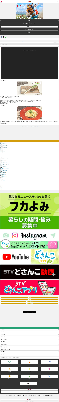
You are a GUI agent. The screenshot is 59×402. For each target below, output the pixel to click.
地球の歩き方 (29, 32)
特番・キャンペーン (4, 346)
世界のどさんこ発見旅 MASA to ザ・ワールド (29, 23)
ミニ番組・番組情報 (4, 344)
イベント (49, 371)
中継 (30, 299)
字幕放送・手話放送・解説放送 (5, 349)
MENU (1, 1)
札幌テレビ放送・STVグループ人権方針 (27, 395)
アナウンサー (29, 371)
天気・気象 (9, 378)
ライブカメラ (29, 378)
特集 (29, 22)
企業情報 (15, 395)
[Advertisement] (29, 134)
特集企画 (30, 297)
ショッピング (49, 378)
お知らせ (33, 395)
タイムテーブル (3, 336)
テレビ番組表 (3, 334)
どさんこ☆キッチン (29, 26)
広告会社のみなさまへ (42, 395)
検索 (58, 1)
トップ (1, 357)
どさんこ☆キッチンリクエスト (29, 29)
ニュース (49, 364)
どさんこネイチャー (30, 303)
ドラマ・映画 (3, 341)
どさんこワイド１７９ (6, 357)
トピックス (2, 332)
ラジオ (29, 364)
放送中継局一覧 (3, 351)
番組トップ (29, 20)
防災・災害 (9, 371)
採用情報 (11, 395)
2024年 (14, 357)
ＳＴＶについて (29, 394)
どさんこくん (3, 354)
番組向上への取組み (19, 395)
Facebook (1, 37)
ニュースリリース (7, 395)
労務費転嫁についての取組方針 (50, 395)
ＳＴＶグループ (37, 395)
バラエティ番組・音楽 (4, 339)
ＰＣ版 (29, 399)
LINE (5, 37)
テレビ (3, 357)
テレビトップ (3, 329)
